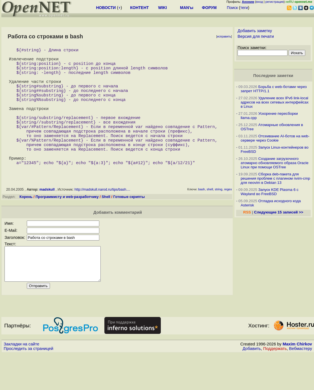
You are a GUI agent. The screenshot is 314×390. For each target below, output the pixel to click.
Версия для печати (256, 36)
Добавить (252, 384)
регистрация (274, 1)
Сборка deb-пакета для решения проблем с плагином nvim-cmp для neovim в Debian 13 (275, 178)
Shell (106, 226)
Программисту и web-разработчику (67, 226)
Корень (25, 226)
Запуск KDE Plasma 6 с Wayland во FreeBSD (269, 192)
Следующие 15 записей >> (278, 212)
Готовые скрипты (129, 226)
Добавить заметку (255, 30)
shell (210, 218)
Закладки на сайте (21, 380)
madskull (47, 219)
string (218, 218)
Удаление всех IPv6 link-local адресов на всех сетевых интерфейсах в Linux (275, 102)
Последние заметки (273, 75)
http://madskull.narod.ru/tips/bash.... (102, 219)
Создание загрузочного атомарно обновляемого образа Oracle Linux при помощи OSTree (274, 163)
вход (259, 1)
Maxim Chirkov (297, 380)
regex (228, 218)
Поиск (232, 7)
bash (201, 218)
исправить (224, 36)
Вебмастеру (300, 384)
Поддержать (275, 384)
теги (244, 7)
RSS (247, 212)
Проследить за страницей (28, 384)
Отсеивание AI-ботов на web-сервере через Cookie (275, 138)
